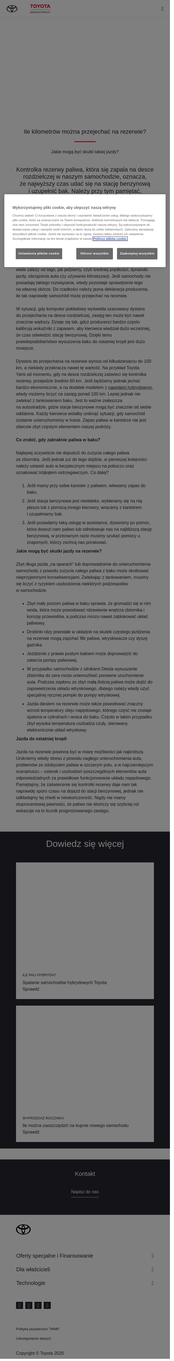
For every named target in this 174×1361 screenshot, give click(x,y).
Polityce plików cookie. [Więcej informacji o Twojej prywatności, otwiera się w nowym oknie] (110, 238)
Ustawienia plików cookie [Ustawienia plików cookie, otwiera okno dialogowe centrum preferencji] (38, 253)
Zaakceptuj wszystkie (137, 253)
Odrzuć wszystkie (94, 253)
